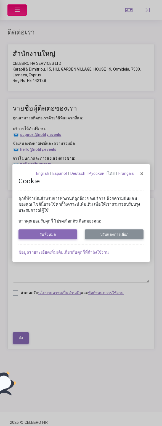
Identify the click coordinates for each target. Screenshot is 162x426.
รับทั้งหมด (48, 234)
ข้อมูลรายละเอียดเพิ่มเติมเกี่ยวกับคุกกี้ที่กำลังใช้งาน (63, 252)
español (59, 173)
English (42, 173)
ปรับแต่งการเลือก (114, 234)
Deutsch (78, 173)
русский (96, 173)
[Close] (142, 174)
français (126, 173)
